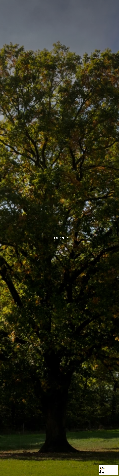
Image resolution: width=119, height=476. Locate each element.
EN (115, 3)
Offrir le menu (115, 471)
